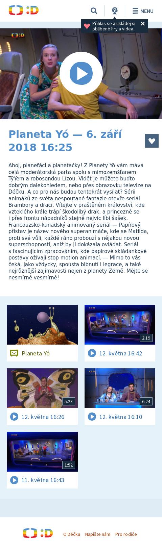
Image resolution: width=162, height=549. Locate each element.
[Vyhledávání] (94, 11)
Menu (142, 11)
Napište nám (97, 534)
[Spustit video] (81, 73)
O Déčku (71, 534)
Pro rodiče (126, 534)
